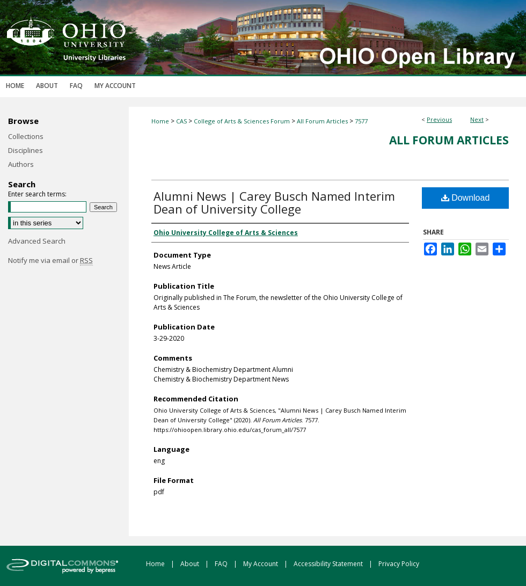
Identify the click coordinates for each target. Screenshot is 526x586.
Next (477, 119)
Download (465, 197)
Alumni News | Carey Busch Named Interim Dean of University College (274, 202)
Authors (21, 164)
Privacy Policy (398, 563)
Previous (439, 119)
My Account (261, 563)
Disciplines (25, 150)
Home (160, 121)
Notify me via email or (50, 260)
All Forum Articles (322, 121)
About (190, 563)
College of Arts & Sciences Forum (242, 121)
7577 (361, 121)
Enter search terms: (37, 194)
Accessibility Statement (329, 563)
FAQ (222, 563)
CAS (181, 121)
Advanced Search (36, 241)
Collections (25, 136)
